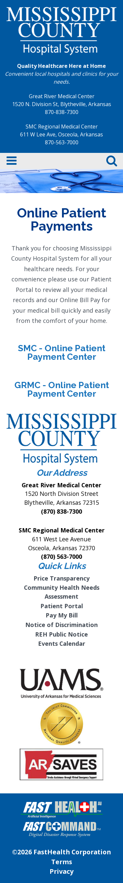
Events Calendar (61, 643)
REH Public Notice (61, 634)
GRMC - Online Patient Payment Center (61, 389)
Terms (61, 861)
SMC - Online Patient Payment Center (61, 352)
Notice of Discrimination (61, 625)
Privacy (61, 871)
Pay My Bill (62, 615)
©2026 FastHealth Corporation (61, 851)
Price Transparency (61, 578)
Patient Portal (61, 606)
